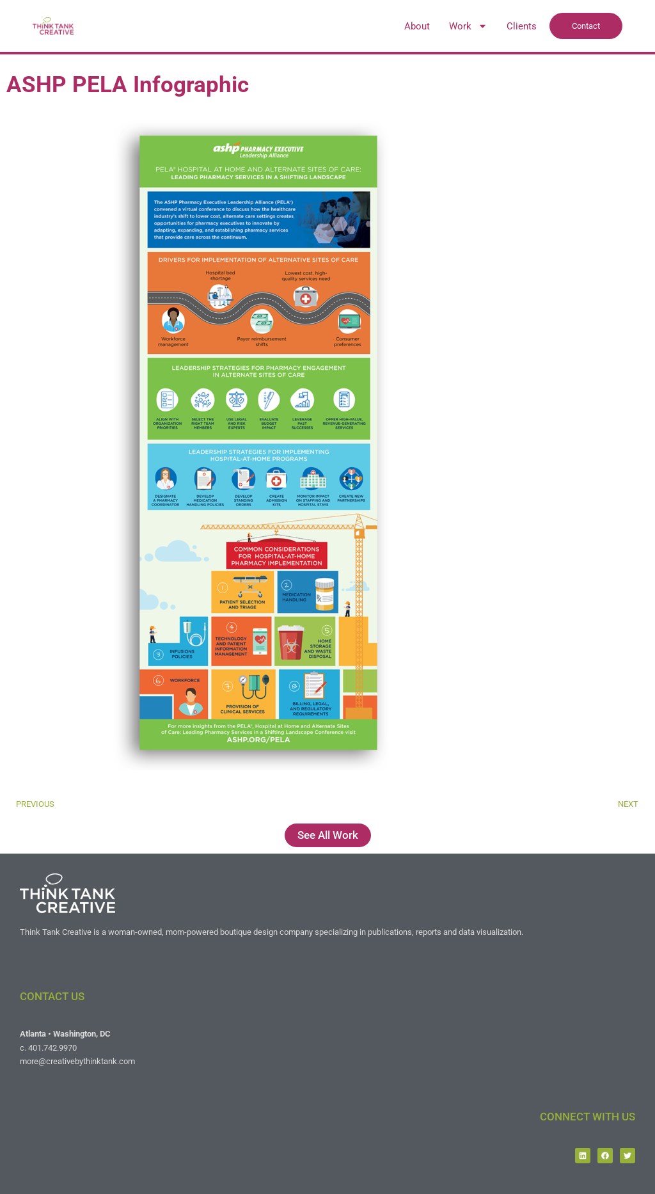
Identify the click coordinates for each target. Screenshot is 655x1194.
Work (468, 26)
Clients (522, 26)
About (417, 26)
